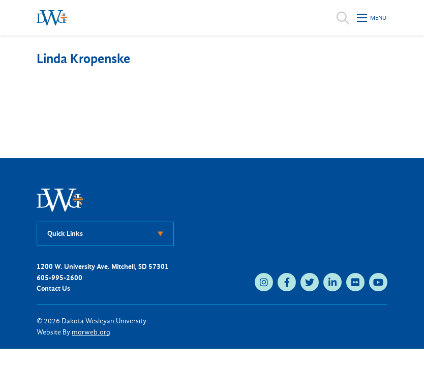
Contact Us (53, 288)
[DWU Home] (60, 199)
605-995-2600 (59, 277)
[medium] (264, 282)
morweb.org (91, 332)
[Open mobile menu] (372, 18)
